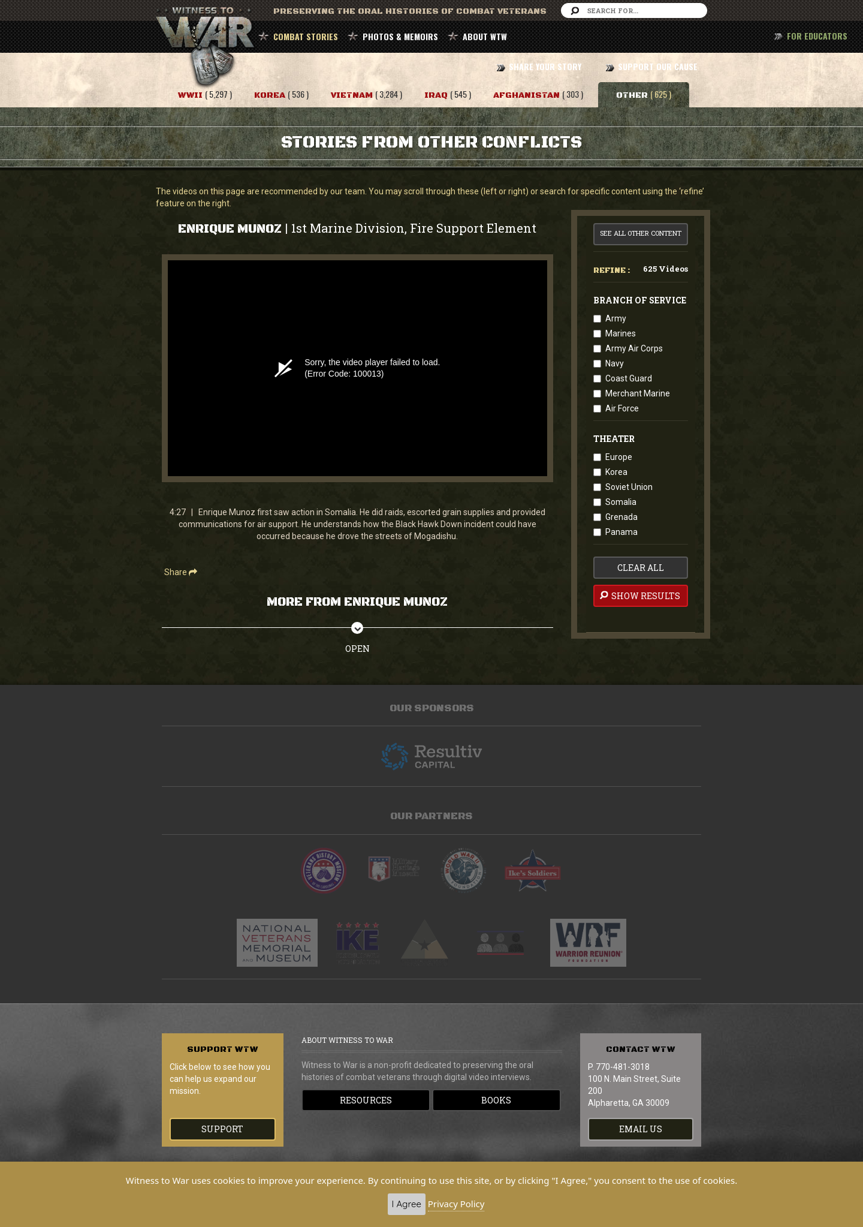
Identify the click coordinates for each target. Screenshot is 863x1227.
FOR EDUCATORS (817, 35)
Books (496, 1100)
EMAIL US (640, 1129)
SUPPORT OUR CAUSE (658, 66)
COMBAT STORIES (305, 36)
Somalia (620, 502)
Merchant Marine (637, 393)
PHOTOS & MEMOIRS (400, 36)
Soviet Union (629, 487)
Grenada (621, 517)
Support (222, 1129)
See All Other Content (640, 232)
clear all (640, 567)
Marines (620, 333)
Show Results (639, 596)
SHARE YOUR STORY (545, 66)
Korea (616, 472)
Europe (618, 457)
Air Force (622, 408)
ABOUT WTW (485, 36)
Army (615, 318)
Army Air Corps (634, 348)
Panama (621, 532)
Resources (366, 1100)
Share (180, 572)
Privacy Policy (456, 1204)
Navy (614, 363)
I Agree (406, 1204)
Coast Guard (628, 378)
